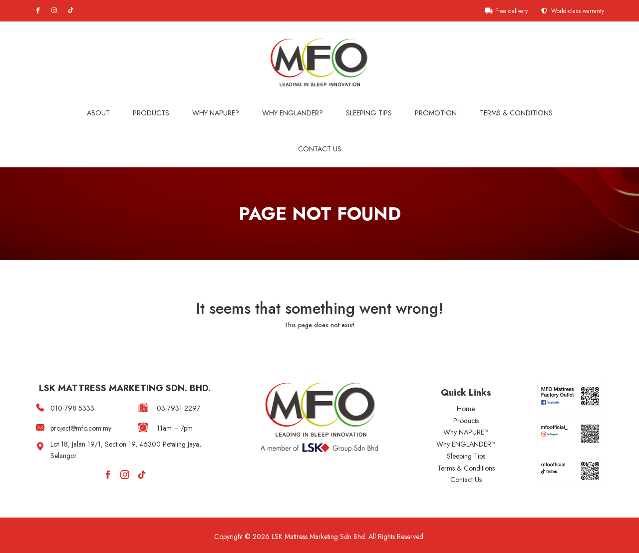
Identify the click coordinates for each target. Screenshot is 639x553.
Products (151, 113)
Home (466, 409)
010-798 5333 (72, 408)
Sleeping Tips (369, 113)
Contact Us (319, 149)
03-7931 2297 (178, 408)
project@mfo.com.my (80, 428)
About (98, 113)
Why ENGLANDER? (465, 444)
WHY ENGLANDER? (292, 113)
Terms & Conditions (516, 113)
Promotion (436, 113)
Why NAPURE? (215, 113)
